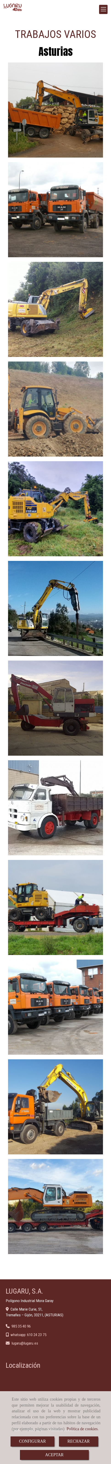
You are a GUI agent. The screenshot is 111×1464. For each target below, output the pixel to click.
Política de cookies (82, 1429)
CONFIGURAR (32, 1441)
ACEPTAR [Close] (54, 1455)
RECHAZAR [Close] (78, 1441)
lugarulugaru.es (24, 1343)
